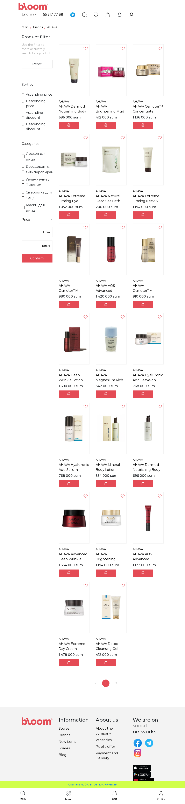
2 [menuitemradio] (116, 683)
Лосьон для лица (34, 156)
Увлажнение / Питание (35, 182)
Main (25, 27)
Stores (64, 728)
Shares (64, 748)
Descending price (34, 103)
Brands (38, 27)
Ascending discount (32, 115)
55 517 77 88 (53, 14)
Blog (62, 755)
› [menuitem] (126, 683)
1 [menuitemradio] (105, 683)
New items (67, 742)
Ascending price (37, 94)
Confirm (37, 258)
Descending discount (34, 126)
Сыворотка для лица (37, 195)
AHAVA (64, 101)
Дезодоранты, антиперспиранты (37, 169)
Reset (37, 64)
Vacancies (104, 740)
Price (37, 220)
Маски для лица (33, 208)
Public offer (105, 747)
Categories (37, 144)
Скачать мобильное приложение (92, 784)
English (28, 14)
